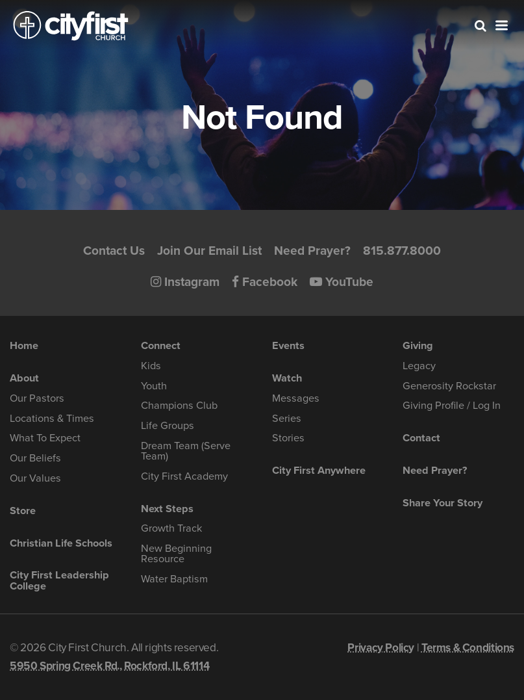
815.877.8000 (402, 250)
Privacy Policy (380, 648)
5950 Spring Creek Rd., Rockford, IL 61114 (109, 666)
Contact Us (114, 250)
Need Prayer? (312, 250)
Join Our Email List (209, 250)
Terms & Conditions (467, 648)
